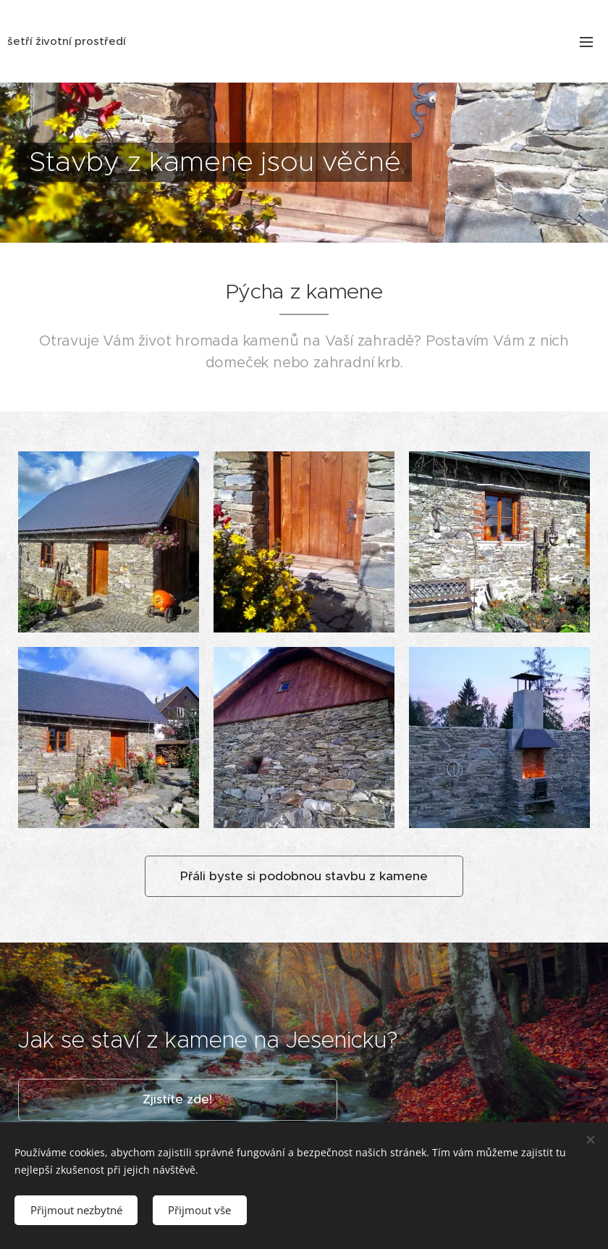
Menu (586, 42)
